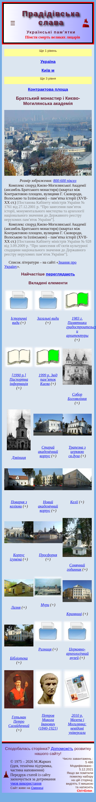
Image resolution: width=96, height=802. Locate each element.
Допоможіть (62, 748)
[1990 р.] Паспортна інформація (19, 379)
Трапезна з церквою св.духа (77, 451)
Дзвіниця (19, 458)
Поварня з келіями (18, 504)
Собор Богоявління (77, 396)
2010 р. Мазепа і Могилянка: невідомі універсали (77, 724)
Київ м (47, 70)
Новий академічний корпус (48, 506)
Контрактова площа (48, 89)
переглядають (60, 274)
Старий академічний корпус (48, 451)
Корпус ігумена (17, 557)
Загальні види (48, 318)
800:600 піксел (64, 181)
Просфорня (48, 555)
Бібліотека (19, 658)
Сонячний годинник (76, 567)
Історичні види (19, 320)
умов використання (25, 783)
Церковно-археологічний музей (77, 653)
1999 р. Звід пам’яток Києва (48, 379)
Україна (48, 61)
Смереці (37, 788)
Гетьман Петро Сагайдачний (18, 721)
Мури (45, 605)
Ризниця (44, 649)
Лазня (16, 607)
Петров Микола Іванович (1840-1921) (47, 721)
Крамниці (74, 614)
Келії (74, 502)
